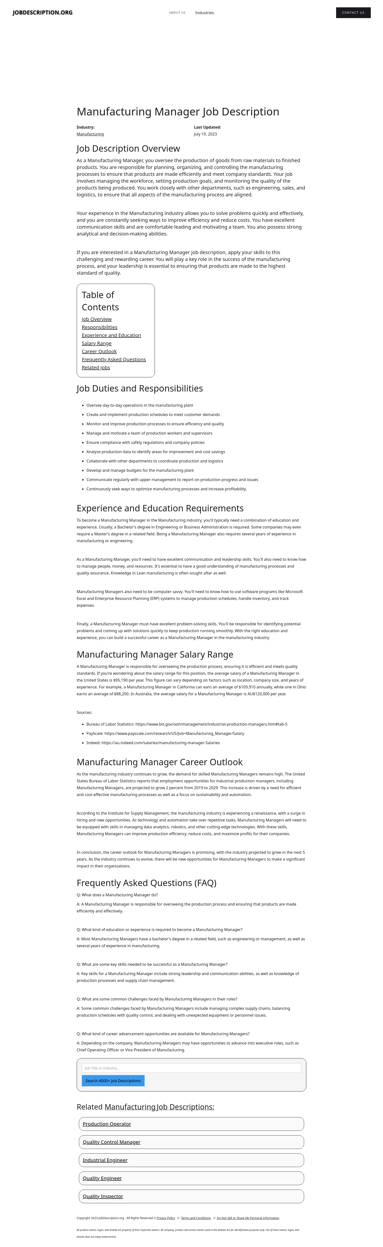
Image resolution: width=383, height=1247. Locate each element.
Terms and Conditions (196, 1218)
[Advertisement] (191, 64)
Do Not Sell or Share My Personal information (248, 1218)
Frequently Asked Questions (114, 359)
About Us (177, 13)
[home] (42, 13)
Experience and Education (111, 335)
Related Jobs (96, 367)
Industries (204, 12)
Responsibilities (99, 327)
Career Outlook (99, 351)
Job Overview (97, 319)
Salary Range (97, 343)
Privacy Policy (166, 1218)
